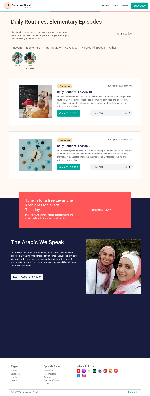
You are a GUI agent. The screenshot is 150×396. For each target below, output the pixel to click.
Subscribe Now (100, 210)
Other (112, 48)
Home (14, 370)
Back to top (133, 392)
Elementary (33, 48)
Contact (124, 5)
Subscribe (139, 6)
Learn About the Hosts (27, 277)
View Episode (68, 113)
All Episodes (124, 34)
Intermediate (53, 48)
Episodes (104, 5)
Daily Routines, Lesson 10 (74, 92)
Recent (17, 48)
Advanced (71, 48)
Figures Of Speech (93, 48)
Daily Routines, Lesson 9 (73, 146)
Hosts (115, 5)
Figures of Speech (52, 380)
